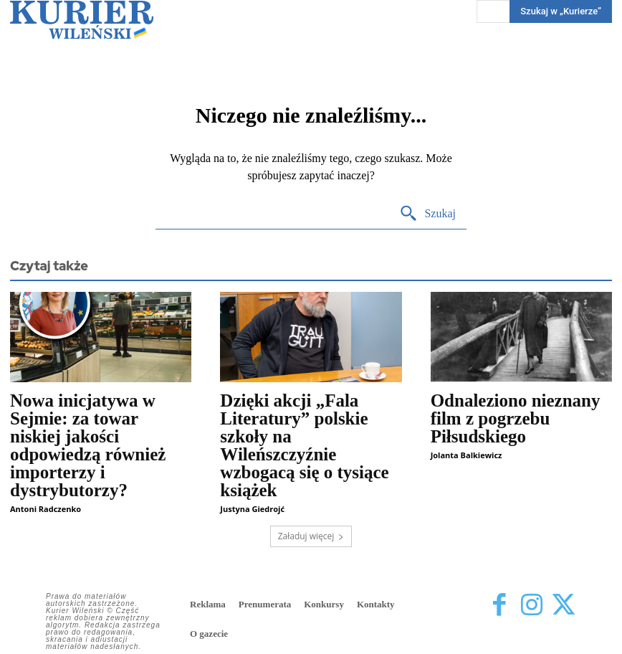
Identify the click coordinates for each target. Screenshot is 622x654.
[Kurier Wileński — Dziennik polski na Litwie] (81, 20)
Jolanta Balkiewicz (466, 455)
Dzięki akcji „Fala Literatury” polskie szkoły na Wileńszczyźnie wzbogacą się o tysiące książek (304, 445)
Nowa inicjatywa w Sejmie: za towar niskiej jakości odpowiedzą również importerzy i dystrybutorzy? (88, 445)
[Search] (427, 214)
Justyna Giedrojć (252, 508)
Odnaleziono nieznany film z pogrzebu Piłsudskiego (516, 418)
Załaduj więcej (311, 536)
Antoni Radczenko (45, 508)
